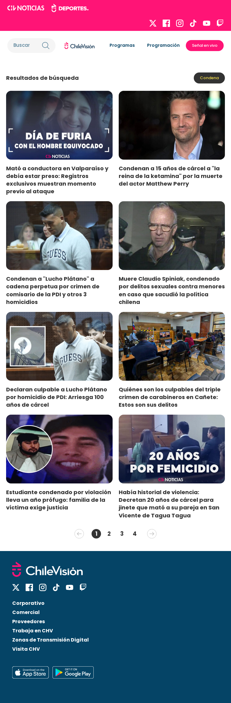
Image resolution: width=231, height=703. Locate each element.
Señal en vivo (205, 45)
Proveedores (28, 621)
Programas (122, 45)
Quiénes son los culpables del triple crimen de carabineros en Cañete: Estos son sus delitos (170, 397)
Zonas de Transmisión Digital (50, 639)
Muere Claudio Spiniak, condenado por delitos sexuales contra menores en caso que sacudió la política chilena (172, 290)
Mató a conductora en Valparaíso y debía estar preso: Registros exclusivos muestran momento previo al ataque (57, 180)
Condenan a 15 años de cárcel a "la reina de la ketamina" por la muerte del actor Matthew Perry (170, 176)
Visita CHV (26, 649)
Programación (163, 45)
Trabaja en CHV (32, 630)
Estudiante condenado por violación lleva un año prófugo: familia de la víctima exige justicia (58, 499)
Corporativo (28, 603)
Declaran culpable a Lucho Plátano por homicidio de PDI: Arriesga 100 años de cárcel (56, 397)
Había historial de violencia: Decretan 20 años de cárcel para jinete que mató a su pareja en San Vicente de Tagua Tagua (169, 503)
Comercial (26, 612)
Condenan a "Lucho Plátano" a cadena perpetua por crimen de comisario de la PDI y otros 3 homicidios (52, 290)
